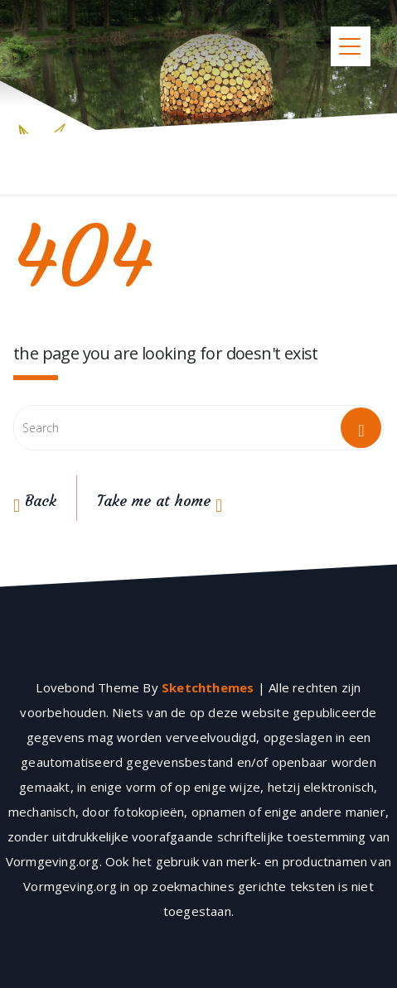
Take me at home (159, 500)
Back (34, 500)
